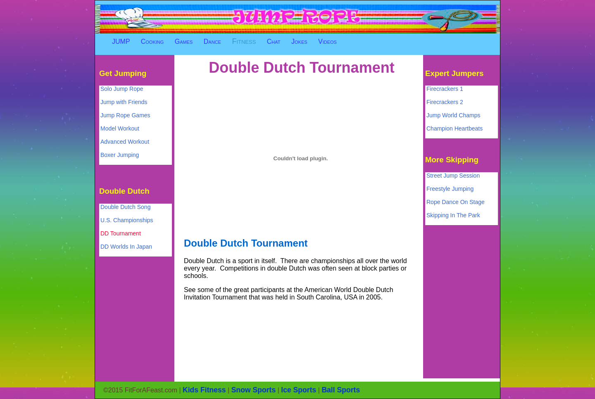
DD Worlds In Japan (126, 246)
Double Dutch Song (125, 207)
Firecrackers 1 (444, 89)
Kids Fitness (204, 390)
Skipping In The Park (453, 215)
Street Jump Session (453, 175)
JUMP (121, 41)
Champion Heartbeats (454, 128)
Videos (327, 41)
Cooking (152, 41)
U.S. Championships (126, 220)
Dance (212, 41)
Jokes (299, 41)
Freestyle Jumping (450, 188)
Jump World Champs (453, 115)
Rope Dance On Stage (455, 202)
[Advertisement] (332, 51)
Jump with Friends (124, 102)
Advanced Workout (124, 141)
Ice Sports (298, 390)
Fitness (244, 41)
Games (184, 41)
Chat (274, 41)
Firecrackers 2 (444, 102)
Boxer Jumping (119, 155)
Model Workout (119, 128)
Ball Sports (340, 390)
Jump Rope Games (125, 115)
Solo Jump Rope (121, 89)
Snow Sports (253, 390)
